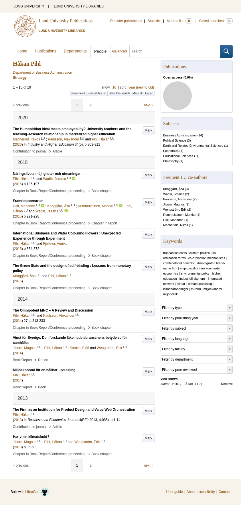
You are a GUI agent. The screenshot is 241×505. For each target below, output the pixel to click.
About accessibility (201, 492)
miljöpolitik (170, 294)
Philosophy (171, 161)
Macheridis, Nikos (175, 225)
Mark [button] (148, 130)
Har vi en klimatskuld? (31, 437)
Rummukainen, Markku (179, 214)
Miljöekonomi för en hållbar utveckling (44, 370)
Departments (75, 51)
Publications (45, 51)
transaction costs (175, 253)
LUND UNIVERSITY (28, 6)
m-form (196, 289)
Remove (227, 383)
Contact (224, 492)
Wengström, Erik (174, 209)
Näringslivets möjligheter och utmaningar (47, 174)
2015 (18, 184)
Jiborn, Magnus (174, 204)
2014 (18, 321)
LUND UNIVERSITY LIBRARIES (79, 6)
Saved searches (216, 21)
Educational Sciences (178, 156)
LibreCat (37, 491)
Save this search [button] (119, 93)
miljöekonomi (213, 289)
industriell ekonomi (192, 278)
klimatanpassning (199, 283)
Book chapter (102, 191)
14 (200, 135)
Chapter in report (104, 223)
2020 (18, 144)
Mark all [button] (138, 93)
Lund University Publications (65, 20)
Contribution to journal (29, 151)
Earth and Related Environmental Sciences (193, 145)
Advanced (119, 51)
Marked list (179, 21)
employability (189, 268)
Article (57, 151)
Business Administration (180, 135)
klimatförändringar (175, 289)
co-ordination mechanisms (206, 258)
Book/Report (22, 360)
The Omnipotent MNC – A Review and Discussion (53, 310)
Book (42, 387)
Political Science (174, 140)
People (100, 51)
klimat (181, 283)
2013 (18, 420)
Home (22, 51)
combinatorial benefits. (179, 263)
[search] (174, 51)
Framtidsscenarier (28, 201)
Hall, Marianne (173, 220)
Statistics (154, 21)
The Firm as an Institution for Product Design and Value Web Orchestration (74, 410)
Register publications (126, 21)
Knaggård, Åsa (173, 189)
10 (114, 87)
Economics (171, 150)
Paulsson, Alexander (177, 199)
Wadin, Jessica (173, 194)
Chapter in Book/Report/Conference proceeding (49, 191)
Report (43, 360)
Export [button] (149, 93)
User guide (174, 492)
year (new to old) (141, 87)
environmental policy (195, 273)
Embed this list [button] (97, 93)
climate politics (199, 253)
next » (148, 105)
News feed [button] (78, 93)
